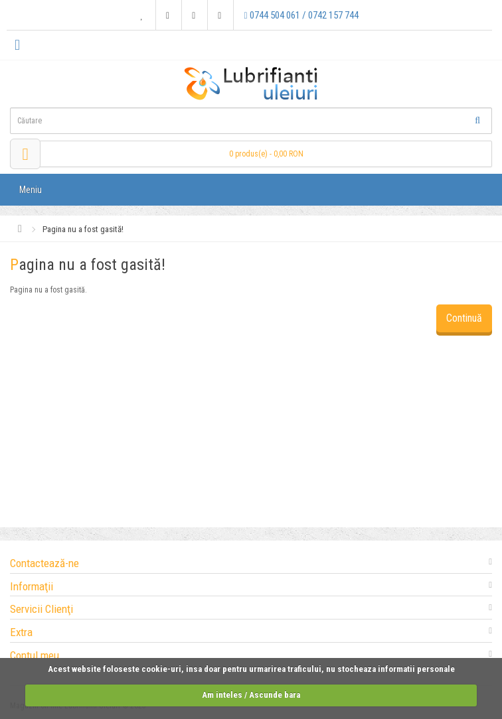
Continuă (464, 318)
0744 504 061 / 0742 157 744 (301, 15)
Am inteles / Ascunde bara (251, 695)
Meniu (30, 189)
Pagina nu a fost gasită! (83, 229)
